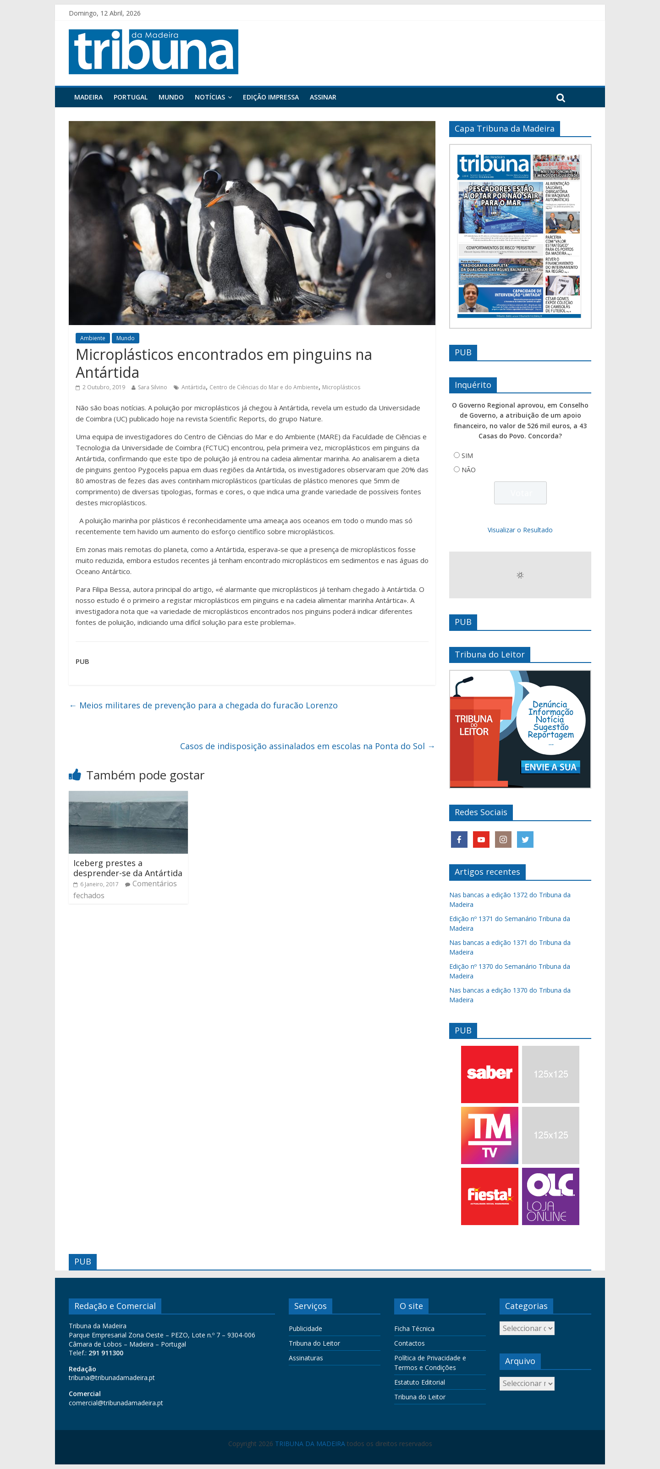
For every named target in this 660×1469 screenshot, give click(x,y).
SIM (467, 455)
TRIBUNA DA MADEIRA (310, 1443)
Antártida (194, 387)
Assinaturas (306, 1357)
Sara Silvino (152, 387)
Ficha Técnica (414, 1328)
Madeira (88, 97)
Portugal (131, 97)
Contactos (409, 1343)
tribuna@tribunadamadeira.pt (112, 1377)
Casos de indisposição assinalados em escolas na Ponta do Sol (307, 745)
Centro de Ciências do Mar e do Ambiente (264, 387)
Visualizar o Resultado (520, 529)
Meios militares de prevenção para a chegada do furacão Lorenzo (203, 705)
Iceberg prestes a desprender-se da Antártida (127, 867)
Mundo (171, 97)
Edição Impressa (271, 97)
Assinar (323, 97)
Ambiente (92, 338)
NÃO (469, 469)
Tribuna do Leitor (314, 1343)
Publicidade (305, 1328)
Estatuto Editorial (419, 1382)
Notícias (210, 97)
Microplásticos (341, 387)
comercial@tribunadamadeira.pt (116, 1402)
